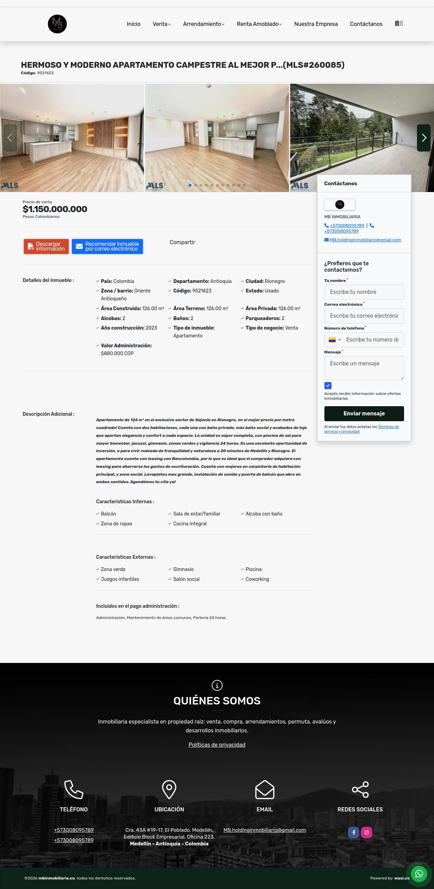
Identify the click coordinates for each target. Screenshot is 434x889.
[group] (72, 138)
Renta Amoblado (258, 24)
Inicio (134, 24)
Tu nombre (336, 280)
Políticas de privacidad (217, 745)
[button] (190, 185)
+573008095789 (347, 225)
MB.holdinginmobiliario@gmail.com (365, 239)
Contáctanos (366, 24)
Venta (160, 24)
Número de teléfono (345, 328)
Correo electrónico (344, 304)
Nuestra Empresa (316, 24)
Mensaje (333, 352)
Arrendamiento (202, 24)
